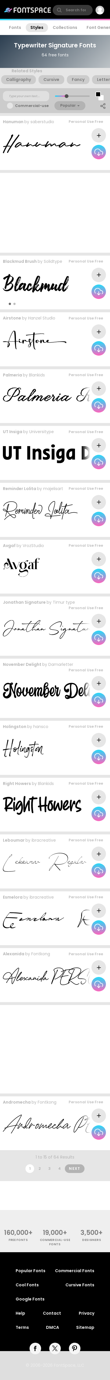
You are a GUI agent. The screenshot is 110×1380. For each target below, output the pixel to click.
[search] (73, 10)
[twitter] (55, 1348)
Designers (91, 1240)
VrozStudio (33, 545)
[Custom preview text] (26, 96)
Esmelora (13, 897)
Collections (65, 27)
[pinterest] (74, 1348)
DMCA (52, 1327)
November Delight (22, 664)
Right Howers (17, 783)
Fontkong (40, 954)
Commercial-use (32, 105)
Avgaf (9, 545)
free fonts (18, 1240)
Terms (22, 1327)
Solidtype (53, 261)
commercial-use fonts (55, 1242)
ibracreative (44, 840)
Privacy (86, 1313)
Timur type (64, 602)
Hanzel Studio (41, 318)
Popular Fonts (30, 1271)
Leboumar (14, 840)
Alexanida (13, 954)
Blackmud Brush (20, 261)
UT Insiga (12, 432)
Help (20, 1313)
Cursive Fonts (79, 1285)
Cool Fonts (27, 1285)
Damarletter (60, 664)
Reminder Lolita (19, 489)
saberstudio (42, 122)
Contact (52, 1313)
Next (74, 1168)
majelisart (53, 489)
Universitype (41, 432)
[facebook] (35, 1348)
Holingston (14, 726)
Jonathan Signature (24, 602)
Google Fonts (30, 1299)
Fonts (15, 27)
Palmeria (12, 375)
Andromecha (17, 1102)
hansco (40, 726)
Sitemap (85, 1327)
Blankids (37, 375)
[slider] (66, 96)
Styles (36, 27)
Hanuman (13, 122)
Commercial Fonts (74, 1271)
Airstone (12, 318)
